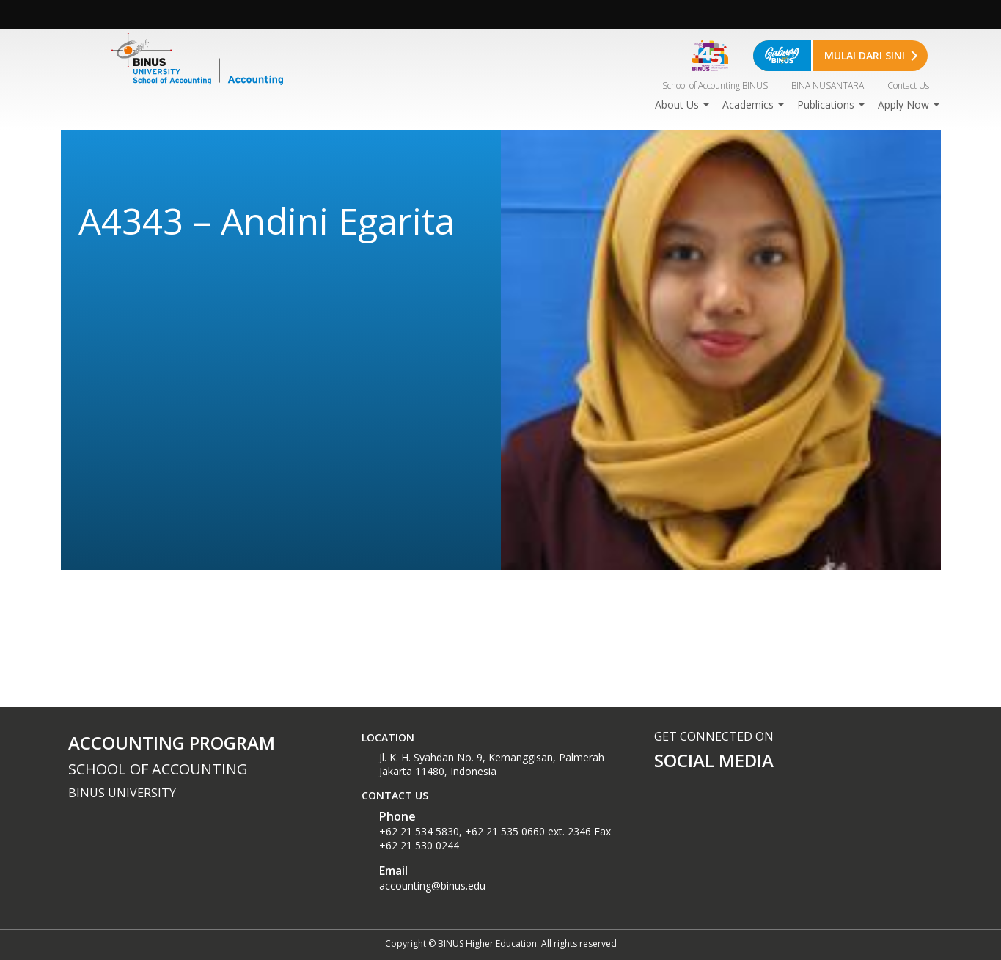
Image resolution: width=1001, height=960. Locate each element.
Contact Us (908, 85)
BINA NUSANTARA (827, 85)
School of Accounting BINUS (715, 85)
